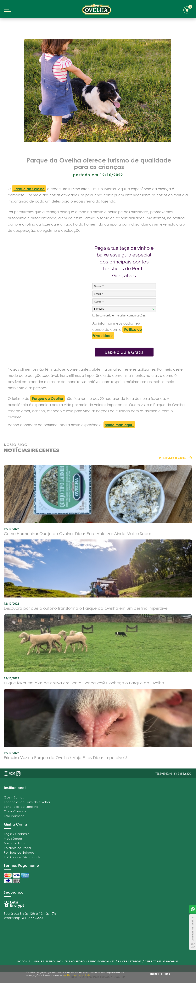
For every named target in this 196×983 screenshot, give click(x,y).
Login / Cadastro (17, 834)
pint (12, 774)
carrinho (187, 9)
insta (6, 773)
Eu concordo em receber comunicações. (119, 315)
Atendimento (192, 909)
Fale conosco (14, 816)
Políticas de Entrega (19, 852)
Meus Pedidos (14, 843)
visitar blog (172, 458)
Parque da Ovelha (29, 189)
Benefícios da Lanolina (21, 807)
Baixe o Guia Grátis (124, 352)
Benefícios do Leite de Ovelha (27, 802)
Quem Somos (14, 797)
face (18, 773)
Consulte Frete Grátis (192, 932)
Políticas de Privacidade (22, 857)
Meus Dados (13, 838)
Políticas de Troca (17, 848)
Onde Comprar (15, 811)
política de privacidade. (77, 975)
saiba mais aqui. (119, 425)
